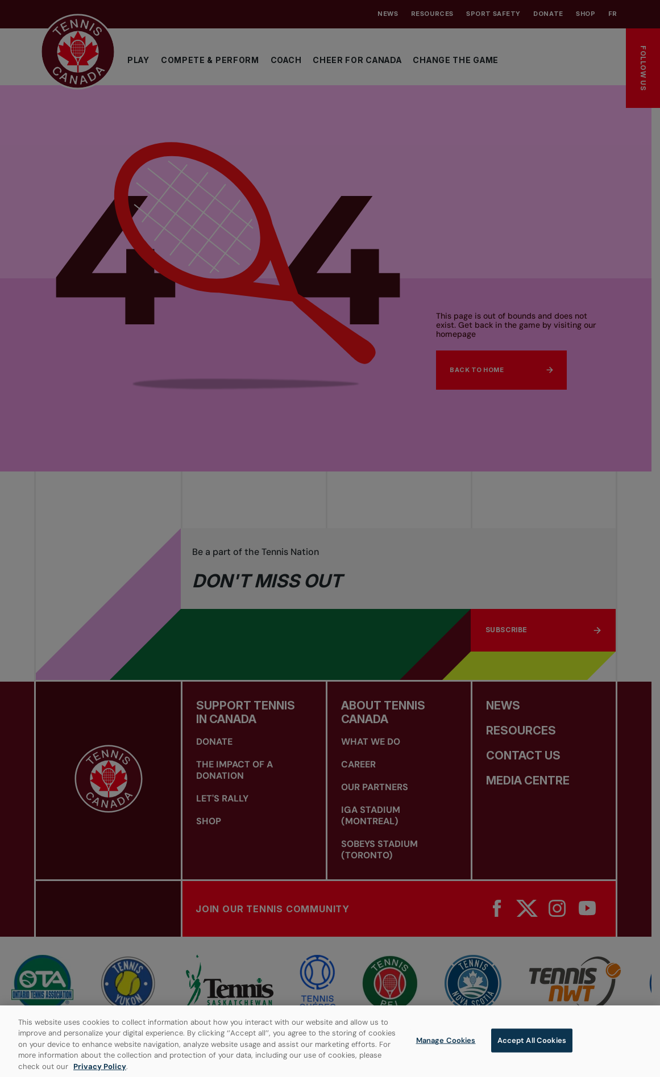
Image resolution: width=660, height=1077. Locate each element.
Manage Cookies (446, 1047)
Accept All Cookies (531, 1047)
